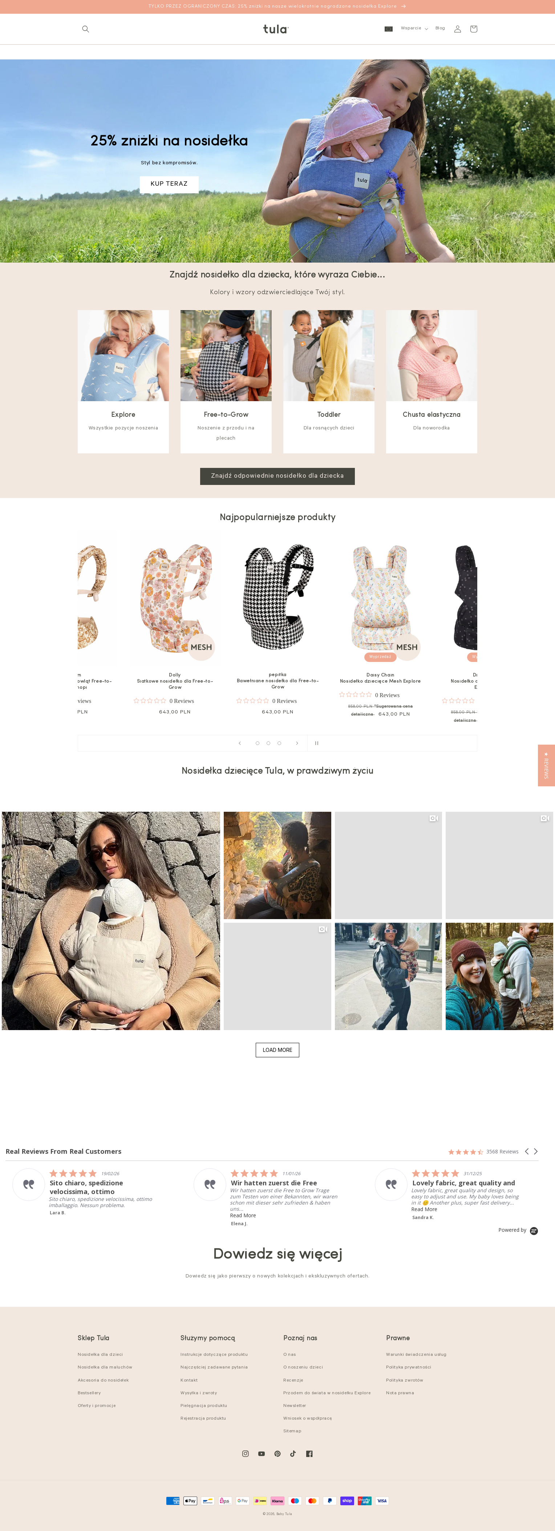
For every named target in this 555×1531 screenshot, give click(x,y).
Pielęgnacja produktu (204, 1406)
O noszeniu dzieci (303, 1367)
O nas (289, 1355)
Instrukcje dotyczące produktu (214, 1355)
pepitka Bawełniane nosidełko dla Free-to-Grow (278, 681)
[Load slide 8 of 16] (268, 743)
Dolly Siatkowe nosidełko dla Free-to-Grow (175, 681)
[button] (86, 29)
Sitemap (292, 1431)
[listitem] (303, 1190)
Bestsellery (89, 1393)
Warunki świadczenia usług (416, 1355)
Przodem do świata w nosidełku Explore (326, 1393)
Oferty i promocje (97, 1406)
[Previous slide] (240, 743)
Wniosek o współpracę (307, 1418)
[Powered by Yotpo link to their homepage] (518, 1229)
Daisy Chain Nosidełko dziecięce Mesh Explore (380, 678)
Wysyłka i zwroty (199, 1393)
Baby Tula (284, 1514)
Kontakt (189, 1380)
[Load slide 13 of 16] (279, 743)
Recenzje (293, 1380)
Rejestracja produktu (203, 1418)
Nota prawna (400, 1393)
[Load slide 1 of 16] (257, 743)
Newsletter (294, 1406)
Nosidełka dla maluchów (105, 1367)
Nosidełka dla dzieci (100, 1355)
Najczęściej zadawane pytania (214, 1367)
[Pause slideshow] (315, 743)
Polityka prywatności (409, 1367)
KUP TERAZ (169, 184)
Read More (98, 1209)
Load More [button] (277, 1050)
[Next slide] (297, 743)
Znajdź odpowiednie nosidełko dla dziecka (277, 476)
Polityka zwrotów (405, 1380)
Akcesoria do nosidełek (103, 1380)
